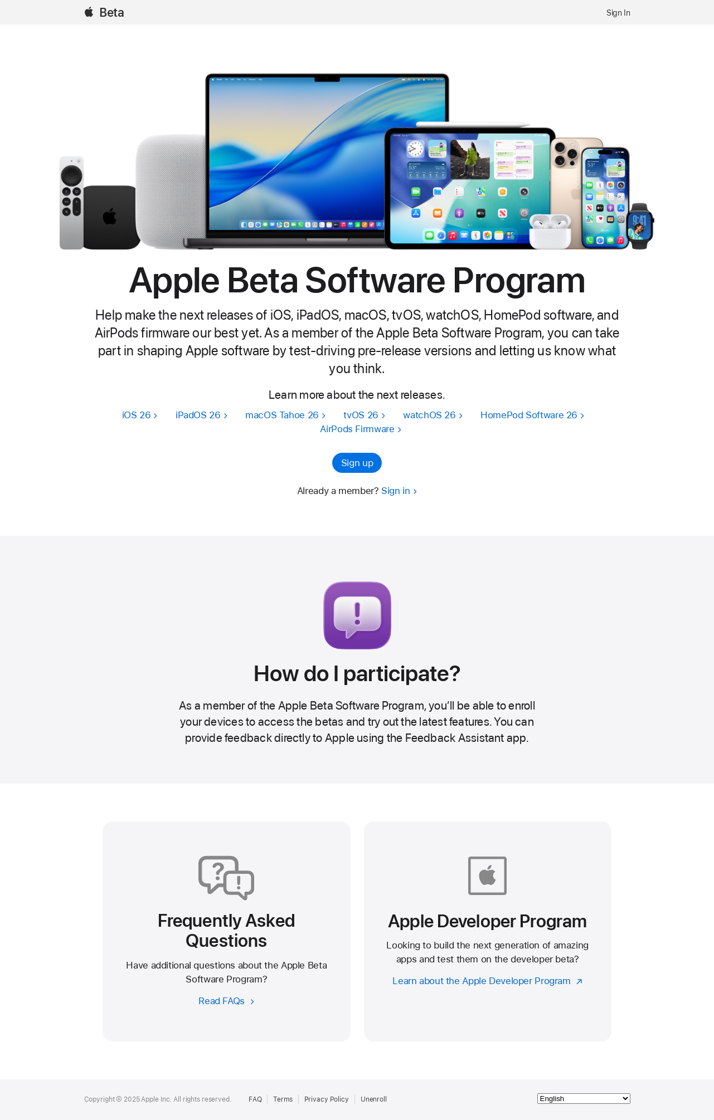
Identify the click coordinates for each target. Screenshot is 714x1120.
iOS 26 (136, 414)
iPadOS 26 (198, 414)
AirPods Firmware (357, 428)
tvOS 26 (360, 414)
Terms (282, 1099)
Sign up (357, 462)
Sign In (618, 12)
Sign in (395, 490)
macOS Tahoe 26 (282, 414)
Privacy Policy (326, 1099)
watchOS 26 (429, 414)
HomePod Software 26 (528, 414)
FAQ (255, 1099)
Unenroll (374, 1099)
